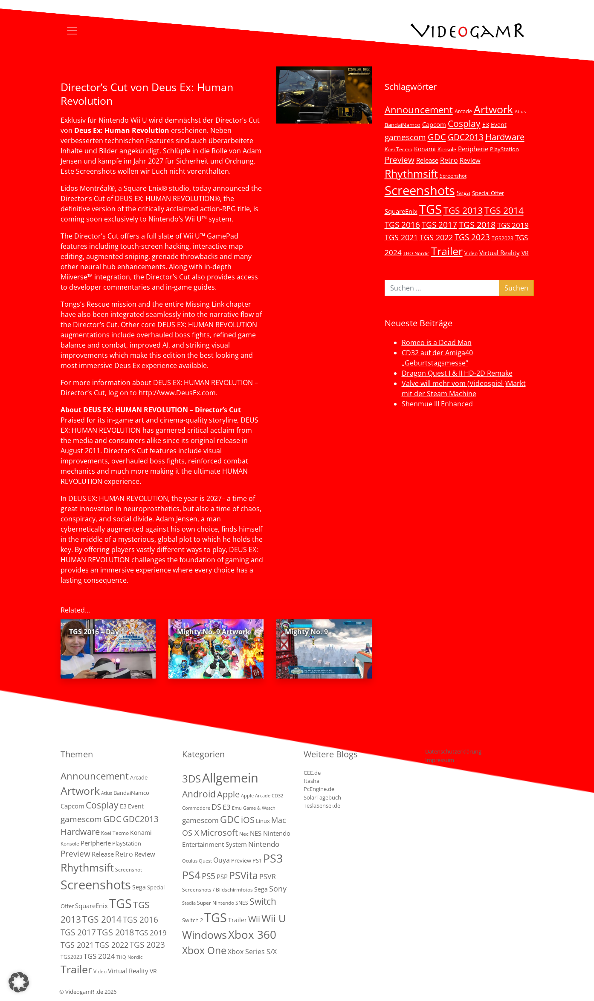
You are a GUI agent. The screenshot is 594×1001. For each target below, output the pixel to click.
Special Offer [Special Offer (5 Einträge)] (488, 193)
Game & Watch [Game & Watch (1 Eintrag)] (259, 808)
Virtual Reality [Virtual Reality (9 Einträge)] (499, 252)
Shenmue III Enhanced (437, 403)
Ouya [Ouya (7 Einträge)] (221, 860)
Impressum (439, 760)
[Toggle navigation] (72, 31)
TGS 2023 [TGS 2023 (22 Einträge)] (472, 237)
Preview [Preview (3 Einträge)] (241, 860)
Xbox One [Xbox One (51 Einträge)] (204, 950)
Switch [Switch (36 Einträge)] (262, 901)
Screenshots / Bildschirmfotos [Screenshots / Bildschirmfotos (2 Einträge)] (217, 889)
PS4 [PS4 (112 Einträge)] (191, 875)
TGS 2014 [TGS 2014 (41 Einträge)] (504, 210)
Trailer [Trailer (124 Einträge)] (447, 251)
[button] (19, 982)
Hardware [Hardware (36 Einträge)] (504, 137)
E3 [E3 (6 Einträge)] (485, 125)
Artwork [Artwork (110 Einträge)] (493, 109)
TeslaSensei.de (322, 805)
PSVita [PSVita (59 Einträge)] (243, 875)
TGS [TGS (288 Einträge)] (215, 917)
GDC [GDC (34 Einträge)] (437, 137)
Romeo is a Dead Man (437, 342)
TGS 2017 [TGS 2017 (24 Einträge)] (439, 224)
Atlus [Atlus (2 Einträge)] (520, 112)
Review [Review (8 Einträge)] (470, 160)
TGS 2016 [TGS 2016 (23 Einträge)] (402, 224)
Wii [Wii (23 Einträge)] (254, 919)
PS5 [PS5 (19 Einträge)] (208, 876)
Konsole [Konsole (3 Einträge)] (447, 149)
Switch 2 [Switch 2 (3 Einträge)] (192, 920)
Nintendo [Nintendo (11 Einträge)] (263, 844)
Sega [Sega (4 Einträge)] (261, 889)
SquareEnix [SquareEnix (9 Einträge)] (401, 211)
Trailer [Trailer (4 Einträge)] (237, 920)
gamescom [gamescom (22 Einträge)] (405, 137)
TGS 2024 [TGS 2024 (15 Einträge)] (99, 956)
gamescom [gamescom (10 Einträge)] (200, 820)
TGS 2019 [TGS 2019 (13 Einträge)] (513, 225)
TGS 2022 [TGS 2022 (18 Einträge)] (436, 237)
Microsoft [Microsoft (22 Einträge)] (219, 832)
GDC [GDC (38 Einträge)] (230, 819)
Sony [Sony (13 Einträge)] (278, 888)
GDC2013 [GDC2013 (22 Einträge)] (466, 137)
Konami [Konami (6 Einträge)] (425, 149)
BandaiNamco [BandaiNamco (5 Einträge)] (402, 125)
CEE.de (312, 773)
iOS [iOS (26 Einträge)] (248, 820)
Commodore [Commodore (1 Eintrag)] (196, 808)
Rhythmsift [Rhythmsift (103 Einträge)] (411, 174)
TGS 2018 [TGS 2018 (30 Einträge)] (477, 224)
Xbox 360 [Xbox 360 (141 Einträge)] (252, 934)
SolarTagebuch (322, 797)
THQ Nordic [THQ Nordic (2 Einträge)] (416, 253)
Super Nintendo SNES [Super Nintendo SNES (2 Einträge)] (222, 902)
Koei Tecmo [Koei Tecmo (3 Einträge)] (398, 149)
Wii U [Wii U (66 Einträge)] (273, 918)
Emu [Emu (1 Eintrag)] (237, 808)
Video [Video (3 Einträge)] (471, 253)
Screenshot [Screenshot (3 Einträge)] (453, 175)
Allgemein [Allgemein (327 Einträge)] (230, 777)
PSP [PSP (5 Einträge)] (222, 876)
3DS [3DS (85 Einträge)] (191, 778)
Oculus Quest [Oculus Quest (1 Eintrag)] (197, 861)
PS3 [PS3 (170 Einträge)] (273, 858)
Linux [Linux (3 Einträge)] (263, 821)
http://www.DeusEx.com (177, 392)
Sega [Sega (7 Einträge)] (463, 193)
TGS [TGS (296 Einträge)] (430, 209)
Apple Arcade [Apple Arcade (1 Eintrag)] (255, 796)
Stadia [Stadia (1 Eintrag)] (189, 903)
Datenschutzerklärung (453, 751)
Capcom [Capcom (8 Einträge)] (434, 124)
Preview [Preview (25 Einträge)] (399, 159)
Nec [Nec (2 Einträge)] (244, 833)
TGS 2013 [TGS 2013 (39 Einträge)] (463, 210)
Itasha (311, 781)
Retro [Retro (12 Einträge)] (449, 160)
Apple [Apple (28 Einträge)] (228, 794)
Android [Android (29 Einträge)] (199, 794)
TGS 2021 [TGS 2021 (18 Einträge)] (401, 237)
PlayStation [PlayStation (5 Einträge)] (504, 149)
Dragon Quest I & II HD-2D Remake (457, 373)
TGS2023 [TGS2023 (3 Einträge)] (502, 238)
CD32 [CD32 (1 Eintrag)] (277, 796)
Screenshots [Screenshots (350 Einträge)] (420, 190)
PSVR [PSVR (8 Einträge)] (267, 876)
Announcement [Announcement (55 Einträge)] (419, 109)
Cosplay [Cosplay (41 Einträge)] (464, 123)
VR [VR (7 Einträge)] (525, 253)
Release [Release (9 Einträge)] (427, 160)
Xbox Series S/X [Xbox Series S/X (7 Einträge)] (252, 951)
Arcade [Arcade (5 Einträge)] (463, 111)
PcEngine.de (319, 789)
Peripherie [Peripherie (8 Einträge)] (473, 148)
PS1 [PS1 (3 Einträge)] (257, 860)
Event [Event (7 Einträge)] (499, 125)
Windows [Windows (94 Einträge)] (204, 935)
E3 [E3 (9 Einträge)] (227, 807)
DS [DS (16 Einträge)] (216, 806)
